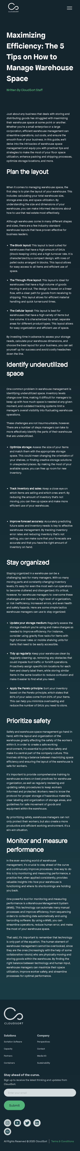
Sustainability (43, 1064)
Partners (8, 1057)
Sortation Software (13, 1043)
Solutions (10, 1037)
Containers (9, 1064)
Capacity (8, 1050)
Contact (41, 1050)
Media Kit (41, 1057)
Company (43, 1037)
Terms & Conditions (62, 1142)
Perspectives (43, 1043)
